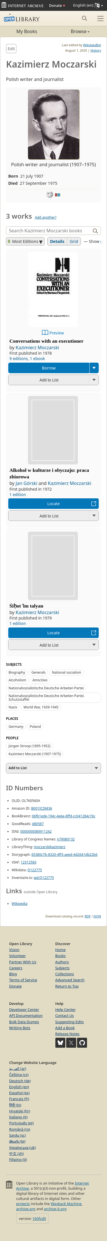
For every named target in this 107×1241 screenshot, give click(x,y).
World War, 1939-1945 (40, 707)
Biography (17, 672)
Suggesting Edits (69, 1021)
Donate (57, 5)
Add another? (45, 217)
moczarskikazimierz (49, 846)
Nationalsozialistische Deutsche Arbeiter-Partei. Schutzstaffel (47, 697)
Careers (15, 967)
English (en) (19, 1086)
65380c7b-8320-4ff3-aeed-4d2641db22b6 (64, 854)
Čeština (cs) (19, 1074)
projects (23, 1203)
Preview (56, 333)
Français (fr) (19, 1098)
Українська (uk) (22, 1147)
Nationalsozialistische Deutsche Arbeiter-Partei (46, 688)
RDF (88, 916)
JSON (97, 916)
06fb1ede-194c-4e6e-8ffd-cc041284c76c (63, 816)
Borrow (49, 368)
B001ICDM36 (41, 808)
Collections (64, 973)
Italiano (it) (18, 1117)
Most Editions (23, 241)
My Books (26, 31)
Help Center (65, 1009)
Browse (72, 31)
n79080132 (66, 839)
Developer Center (24, 1009)
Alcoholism (17, 680)
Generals (38, 672)
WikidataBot (92, 45)
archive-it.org (55, 1208)
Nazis (13, 707)
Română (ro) (19, 1129)
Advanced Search (70, 979)
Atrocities (40, 680)
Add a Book (65, 1027)
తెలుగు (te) (17, 1141)
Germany (16, 726)
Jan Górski (26, 483)
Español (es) (19, 1092)
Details (57, 241)
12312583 (29, 862)
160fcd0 (39, 1218)
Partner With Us (22, 961)
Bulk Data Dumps (24, 1021)
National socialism (66, 672)
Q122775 (34, 870)
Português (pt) (21, 1123)
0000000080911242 (36, 831)
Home (60, 949)
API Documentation (26, 1015)
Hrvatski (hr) (19, 1111)
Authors (62, 961)
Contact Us (64, 1015)
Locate (53, 503)
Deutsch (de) (20, 1080)
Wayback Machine (66, 1203)
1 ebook (37, 358)
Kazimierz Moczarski (37, 347)
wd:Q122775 (44, 877)
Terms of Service (23, 979)
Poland (35, 726)
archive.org (25, 1208)
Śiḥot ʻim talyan (26, 606)
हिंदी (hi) (15, 1105)
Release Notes (67, 1033)
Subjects (62, 967)
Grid (74, 241)
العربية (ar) (17, 1068)
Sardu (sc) (17, 1135)
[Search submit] (84, 18)
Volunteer (17, 955)
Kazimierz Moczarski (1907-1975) (35, 753)
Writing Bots (19, 1027)
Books (60, 955)
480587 (38, 823)
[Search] (49, 230)
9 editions (18, 358)
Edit (11, 48)
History (95, 50)
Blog (13, 973)
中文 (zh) (16, 1153)
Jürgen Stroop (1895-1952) (30, 746)
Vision (14, 949)
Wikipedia (19, 903)
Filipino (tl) (18, 1159)
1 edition (17, 494)
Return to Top (67, 986)
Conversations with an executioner (46, 341)
